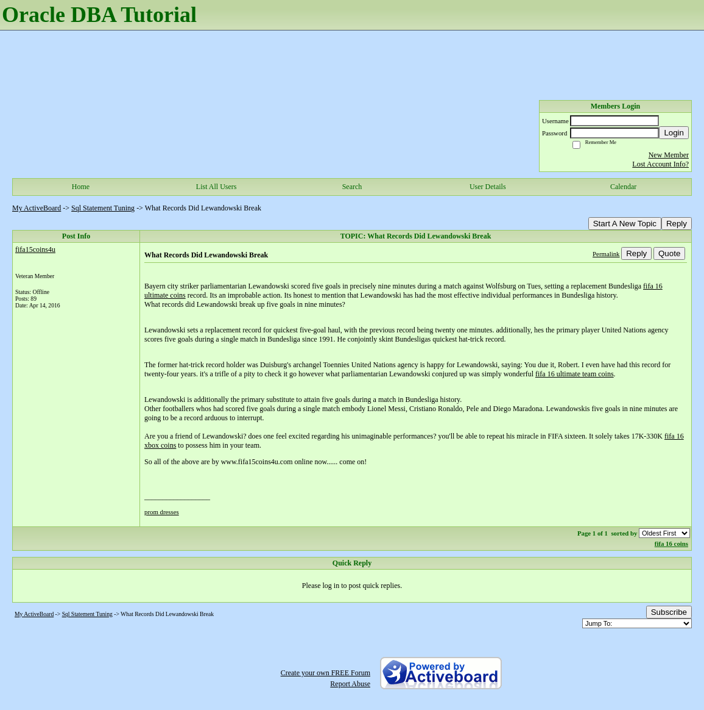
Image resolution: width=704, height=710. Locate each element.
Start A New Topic (624, 223)
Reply (676, 223)
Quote (669, 253)
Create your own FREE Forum (325, 673)
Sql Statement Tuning (103, 208)
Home (81, 186)
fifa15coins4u (35, 249)
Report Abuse (350, 684)
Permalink (606, 253)
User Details (488, 186)
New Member (669, 155)
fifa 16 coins (671, 543)
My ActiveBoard (36, 208)
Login (674, 132)
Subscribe (669, 612)
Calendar (623, 186)
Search (352, 186)
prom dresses (161, 511)
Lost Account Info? (660, 164)
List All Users (216, 186)
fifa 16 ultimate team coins (574, 374)
